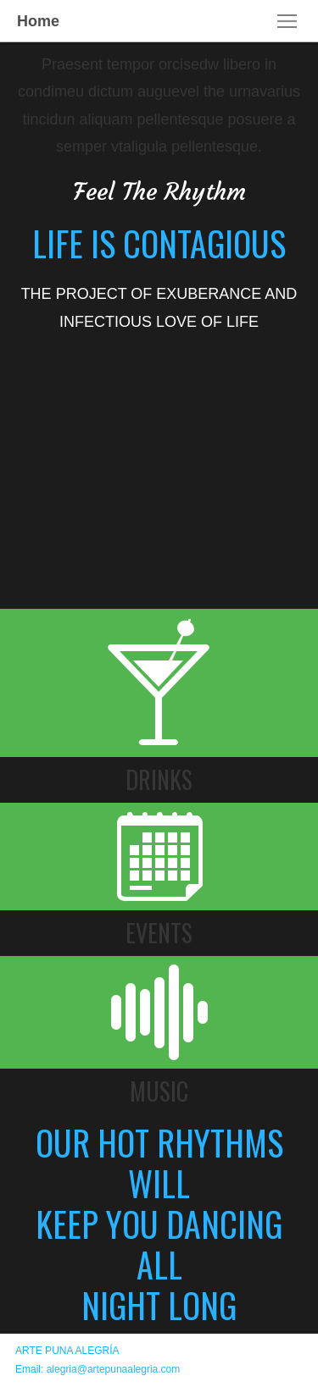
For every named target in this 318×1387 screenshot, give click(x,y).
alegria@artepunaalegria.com (114, 1369)
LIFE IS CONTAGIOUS (159, 243)
